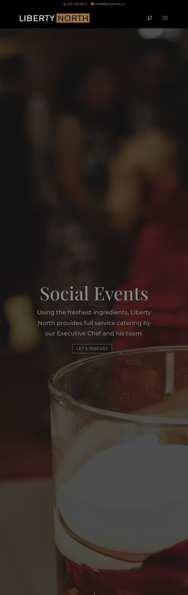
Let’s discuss (92, 348)
